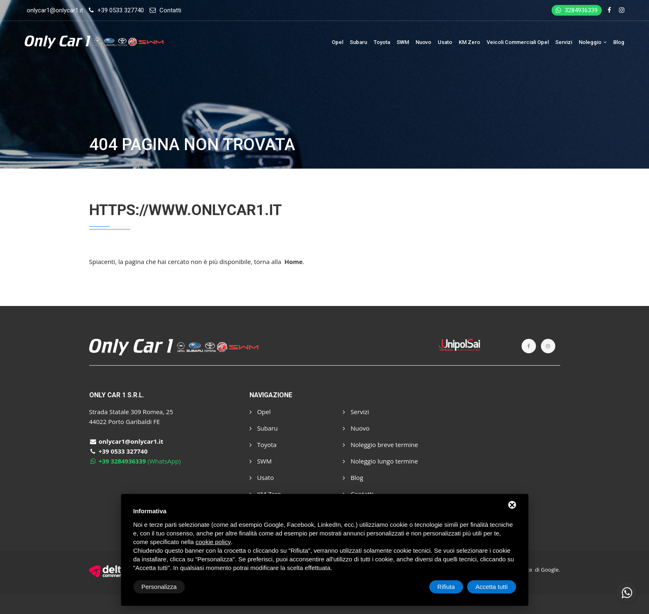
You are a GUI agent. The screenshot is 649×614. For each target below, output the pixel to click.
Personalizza (159, 586)
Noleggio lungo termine (380, 461)
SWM (403, 42)
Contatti (170, 10)
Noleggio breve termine (380, 444)
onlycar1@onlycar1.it (55, 10)
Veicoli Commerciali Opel (518, 42)
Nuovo (423, 42)
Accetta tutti (492, 586)
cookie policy (213, 541)
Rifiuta (446, 586)
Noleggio (593, 42)
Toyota (382, 42)
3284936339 (577, 10)
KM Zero (469, 42)
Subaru (358, 42)
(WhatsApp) (135, 461)
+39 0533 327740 (120, 10)
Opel (337, 42)
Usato (445, 42)
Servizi (563, 42)
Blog (618, 42)
